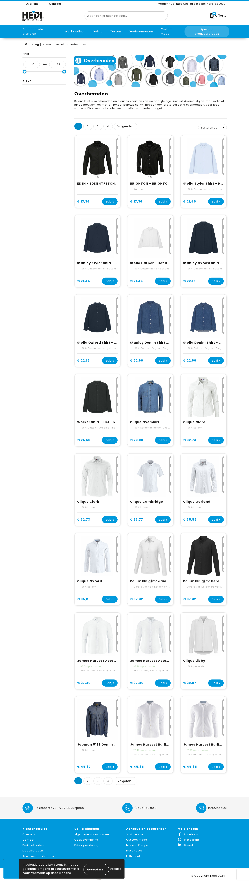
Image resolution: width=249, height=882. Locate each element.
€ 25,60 (83, 439)
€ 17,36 (83, 201)
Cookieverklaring (86, 839)
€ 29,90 (136, 439)
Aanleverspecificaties (38, 855)
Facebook (188, 833)
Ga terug (32, 44)
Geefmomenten (141, 31)
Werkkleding (74, 31)
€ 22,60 (136, 360)
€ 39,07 (189, 682)
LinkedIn (186, 844)
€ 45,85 (137, 766)
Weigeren (115, 868)
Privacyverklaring (86, 844)
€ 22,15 (189, 280)
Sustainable (134, 833)
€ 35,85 (190, 519)
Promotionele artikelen (32, 31)
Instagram (188, 839)
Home (47, 44)
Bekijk (109, 201)
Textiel (59, 44)
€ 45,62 (84, 766)
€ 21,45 (189, 201)
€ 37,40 (84, 682)
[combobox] (122, 15)
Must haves (134, 849)
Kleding (97, 31)
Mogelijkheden (32, 849)
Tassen (115, 31)
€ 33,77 (136, 519)
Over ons (30, 4)
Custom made (136, 839)
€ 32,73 (189, 439)
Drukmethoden (33, 844)
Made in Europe (137, 844)
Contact (53, 4)
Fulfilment (133, 855)
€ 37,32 (136, 598)
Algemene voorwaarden (91, 833)
